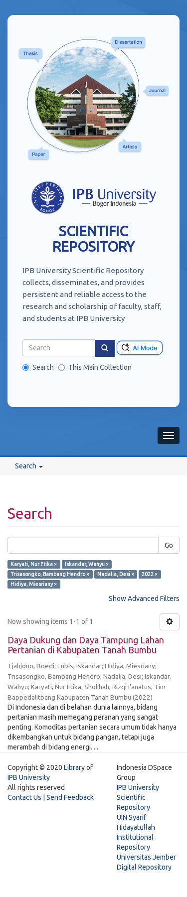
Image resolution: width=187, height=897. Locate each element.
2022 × (150, 574)
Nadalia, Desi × (115, 574)
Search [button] (29, 466)
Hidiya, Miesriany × (33, 584)
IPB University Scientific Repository (138, 797)
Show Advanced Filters (144, 598)
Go (169, 545)
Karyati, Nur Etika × (33, 564)
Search (38, 367)
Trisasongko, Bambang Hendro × (49, 574)
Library (74, 767)
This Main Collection (95, 367)
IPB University (28, 777)
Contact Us (24, 797)
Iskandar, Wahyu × (87, 564)
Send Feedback (70, 797)
